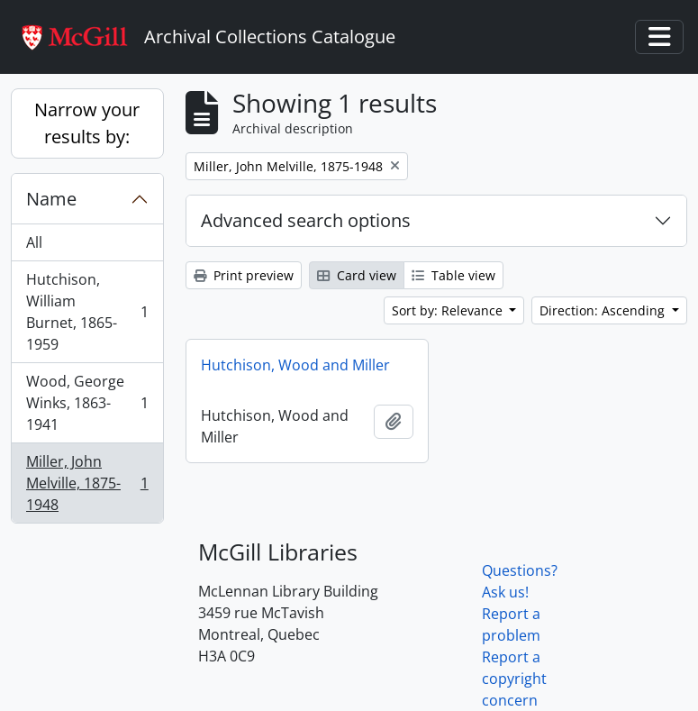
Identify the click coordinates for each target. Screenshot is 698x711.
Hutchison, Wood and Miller (295, 365)
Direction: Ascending (603, 310)
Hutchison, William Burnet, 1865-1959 (87, 311)
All (34, 242)
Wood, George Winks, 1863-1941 (87, 402)
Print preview (244, 275)
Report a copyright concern (514, 678)
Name (51, 199)
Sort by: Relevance (449, 310)
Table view (453, 275)
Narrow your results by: (87, 123)
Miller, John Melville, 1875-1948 (87, 483)
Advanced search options (306, 220)
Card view (356, 275)
